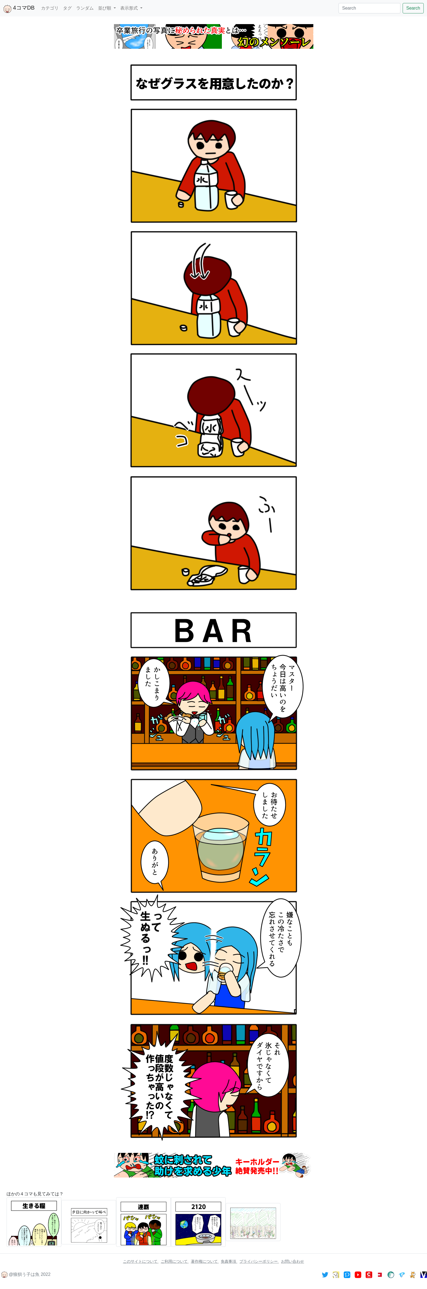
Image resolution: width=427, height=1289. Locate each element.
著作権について (205, 1261)
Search (413, 8)
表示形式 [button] (129, 8)
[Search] (369, 8)
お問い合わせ (292, 1261)
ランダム (85, 8)
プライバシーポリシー (259, 1261)
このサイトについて (141, 1261)
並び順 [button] (105, 8)
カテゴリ (50, 8)
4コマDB (19, 9)
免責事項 (229, 1261)
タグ (67, 8)
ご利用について (175, 1261)
